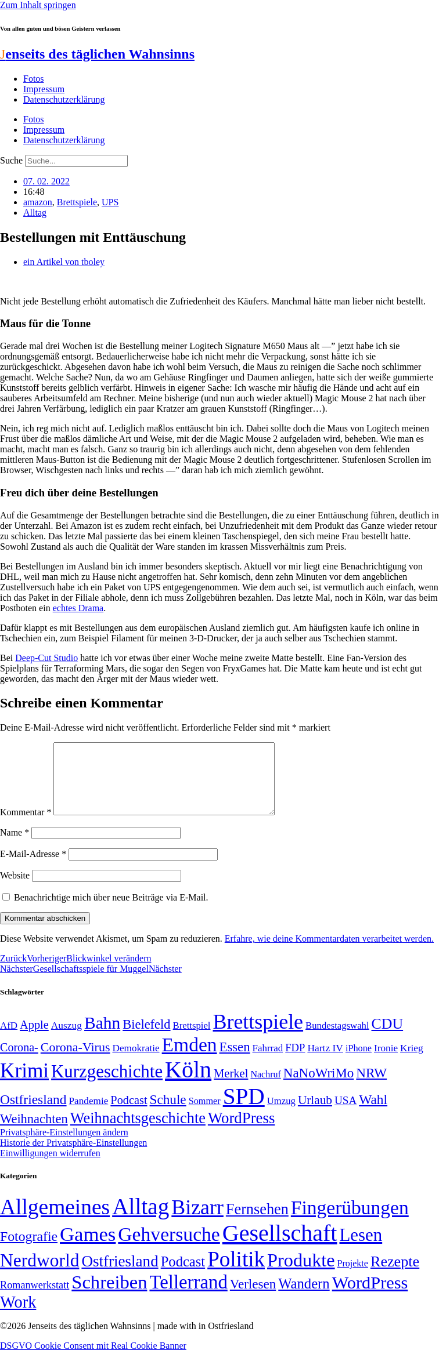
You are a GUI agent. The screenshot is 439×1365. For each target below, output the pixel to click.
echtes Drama (78, 608)
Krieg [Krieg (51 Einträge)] (411, 1062)
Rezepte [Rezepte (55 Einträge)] (394, 1275)
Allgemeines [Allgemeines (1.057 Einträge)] (55, 1221)
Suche (11, 160)
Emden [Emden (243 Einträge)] (189, 1058)
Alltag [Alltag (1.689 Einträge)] (140, 1220)
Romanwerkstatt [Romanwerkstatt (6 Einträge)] (34, 1299)
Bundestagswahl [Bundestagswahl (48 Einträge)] (337, 1039)
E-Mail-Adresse (33, 868)
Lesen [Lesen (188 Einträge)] (360, 1249)
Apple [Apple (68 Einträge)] (34, 1038)
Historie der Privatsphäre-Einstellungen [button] (73, 1156)
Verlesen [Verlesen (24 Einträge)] (253, 1297)
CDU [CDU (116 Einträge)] (388, 1037)
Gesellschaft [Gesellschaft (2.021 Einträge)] (279, 1247)
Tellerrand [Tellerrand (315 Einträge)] (188, 1296)
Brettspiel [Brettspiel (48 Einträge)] (192, 1039)
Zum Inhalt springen (38, 5)
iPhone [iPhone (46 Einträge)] (359, 1062)
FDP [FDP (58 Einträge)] (295, 1061)
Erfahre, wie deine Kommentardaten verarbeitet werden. (329, 952)
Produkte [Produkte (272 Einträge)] (301, 1274)
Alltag (34, 212)
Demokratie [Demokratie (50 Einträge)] (135, 1062)
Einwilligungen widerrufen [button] (50, 1167)
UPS (110, 202)
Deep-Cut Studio (46, 658)
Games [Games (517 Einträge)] (88, 1248)
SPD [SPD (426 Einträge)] (244, 1110)
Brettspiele (77, 202)
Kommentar (25, 826)
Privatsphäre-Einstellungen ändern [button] (64, 1146)
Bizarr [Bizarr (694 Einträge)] (197, 1221)
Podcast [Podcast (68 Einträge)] (128, 1114)
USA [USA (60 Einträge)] (345, 1114)
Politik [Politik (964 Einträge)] (236, 1273)
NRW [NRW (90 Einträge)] (371, 1086)
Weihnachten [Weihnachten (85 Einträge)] (34, 1133)
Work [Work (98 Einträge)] (18, 1316)
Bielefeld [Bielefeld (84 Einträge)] (146, 1038)
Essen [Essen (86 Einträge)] (235, 1061)
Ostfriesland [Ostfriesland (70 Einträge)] (119, 1275)
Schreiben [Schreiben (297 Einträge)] (109, 1296)
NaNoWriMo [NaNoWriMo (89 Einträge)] (318, 1087)
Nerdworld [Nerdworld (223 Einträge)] (39, 1274)
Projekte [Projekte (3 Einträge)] (352, 1277)
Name (14, 846)
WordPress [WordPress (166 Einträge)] (370, 1296)
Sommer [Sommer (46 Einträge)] (205, 1115)
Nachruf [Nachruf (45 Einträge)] (265, 1088)
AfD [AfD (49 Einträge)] (8, 1039)
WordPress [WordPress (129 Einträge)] (241, 1132)
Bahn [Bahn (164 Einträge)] (102, 1037)
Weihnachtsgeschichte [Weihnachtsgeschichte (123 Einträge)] (138, 1132)
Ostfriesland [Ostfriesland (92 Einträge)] (33, 1113)
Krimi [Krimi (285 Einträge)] (24, 1084)
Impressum (43, 89)
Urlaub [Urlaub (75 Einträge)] (315, 1114)
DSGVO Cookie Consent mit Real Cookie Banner (93, 1359)
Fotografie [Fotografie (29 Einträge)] (28, 1250)
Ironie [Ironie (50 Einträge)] (386, 1062)
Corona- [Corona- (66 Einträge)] (19, 1061)
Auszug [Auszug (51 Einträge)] (66, 1039)
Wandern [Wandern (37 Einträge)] (303, 1297)
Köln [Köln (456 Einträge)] (188, 1083)
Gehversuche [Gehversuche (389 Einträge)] (169, 1248)
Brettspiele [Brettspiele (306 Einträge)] (258, 1035)
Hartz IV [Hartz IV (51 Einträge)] (325, 1062)
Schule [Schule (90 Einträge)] (168, 1113)
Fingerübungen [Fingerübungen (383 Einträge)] (350, 1221)
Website (15, 889)
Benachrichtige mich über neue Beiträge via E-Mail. (111, 911)
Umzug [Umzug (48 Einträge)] (281, 1114)
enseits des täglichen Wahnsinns (97, 53)
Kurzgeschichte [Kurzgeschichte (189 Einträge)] (107, 1085)
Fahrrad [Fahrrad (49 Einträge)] (268, 1062)
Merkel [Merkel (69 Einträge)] (231, 1087)
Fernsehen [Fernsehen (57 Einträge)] (257, 1223)
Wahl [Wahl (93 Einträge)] (373, 1113)
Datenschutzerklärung (64, 99)
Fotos (33, 79)
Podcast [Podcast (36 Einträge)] (183, 1275)
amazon (37, 202)
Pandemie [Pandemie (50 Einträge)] (89, 1114)
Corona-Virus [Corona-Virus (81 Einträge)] (75, 1061)
